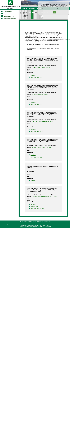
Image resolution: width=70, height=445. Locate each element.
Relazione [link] (33, 75)
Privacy (34, 221)
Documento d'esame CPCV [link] (37, 77)
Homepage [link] (31, 6)
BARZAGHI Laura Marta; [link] (38, 196)
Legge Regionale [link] (6, 11)
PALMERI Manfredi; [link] (36, 147)
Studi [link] (39, 12)
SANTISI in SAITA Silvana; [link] (50, 196)
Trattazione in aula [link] (27, 14)
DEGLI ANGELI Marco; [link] (48, 121)
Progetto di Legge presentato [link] (23, 14)
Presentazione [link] (34, 206)
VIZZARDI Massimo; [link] (45, 67)
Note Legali (22, 221)
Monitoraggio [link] (30, 12)
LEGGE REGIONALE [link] (21, 13)
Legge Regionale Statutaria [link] (9, 14)
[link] (10, 9)
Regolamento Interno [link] (7, 16)
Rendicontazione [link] (33, 12)
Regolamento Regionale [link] (8, 18)
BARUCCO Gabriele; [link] (37, 121)
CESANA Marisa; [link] (36, 67)
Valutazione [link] (36, 12)
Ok (54, 12)
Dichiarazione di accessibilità (44, 221)
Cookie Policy (28, 221)
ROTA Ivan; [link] (45, 94)
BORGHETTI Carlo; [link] (46, 147)
